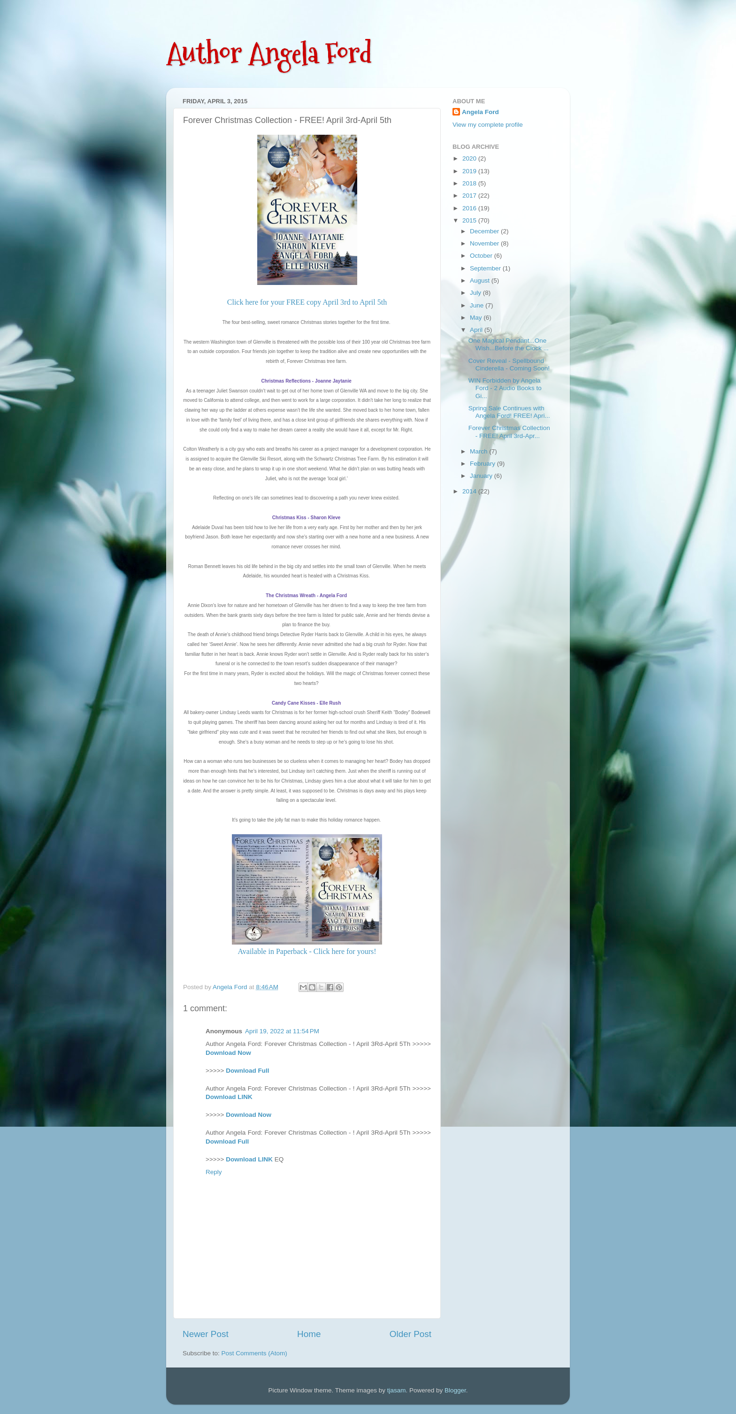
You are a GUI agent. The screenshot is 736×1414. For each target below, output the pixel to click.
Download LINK (229, 1096)
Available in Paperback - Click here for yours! (307, 951)
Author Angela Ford (269, 53)
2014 (470, 491)
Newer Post (206, 1334)
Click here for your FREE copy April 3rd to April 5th (307, 302)
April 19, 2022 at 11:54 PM (282, 1031)
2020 (470, 158)
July (476, 292)
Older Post (410, 1334)
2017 (470, 195)
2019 (470, 171)
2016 (470, 208)
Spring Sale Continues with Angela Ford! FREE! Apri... (509, 412)
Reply (214, 1172)
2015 (470, 220)
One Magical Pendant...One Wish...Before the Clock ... (508, 344)
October (482, 255)
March (479, 451)
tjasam (396, 1390)
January (482, 475)
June (477, 305)
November (485, 243)
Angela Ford (480, 111)
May (476, 317)
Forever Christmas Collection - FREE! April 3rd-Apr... (509, 431)
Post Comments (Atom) (254, 1353)
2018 (470, 183)
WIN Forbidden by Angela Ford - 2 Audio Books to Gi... (505, 388)
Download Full (247, 1070)
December (485, 231)
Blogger (455, 1390)
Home (309, 1334)
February (483, 463)
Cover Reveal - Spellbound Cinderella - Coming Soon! (509, 364)
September (486, 268)
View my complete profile (487, 124)
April (477, 329)
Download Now (228, 1052)
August (480, 280)
